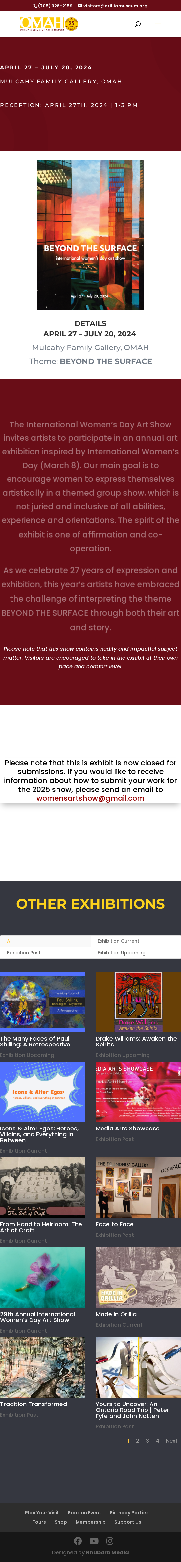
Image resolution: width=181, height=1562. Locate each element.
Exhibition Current (118, 1325)
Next (172, 1441)
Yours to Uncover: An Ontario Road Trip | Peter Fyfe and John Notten (132, 1410)
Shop (61, 1522)
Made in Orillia (115, 1314)
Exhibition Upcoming (122, 1055)
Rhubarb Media (107, 1552)
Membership (91, 1522)
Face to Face (114, 1224)
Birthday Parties (129, 1512)
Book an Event (84, 1512)
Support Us (127, 1522)
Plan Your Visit (42, 1512)
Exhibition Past (24, 952)
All (10, 941)
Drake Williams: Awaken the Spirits (136, 1041)
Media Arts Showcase (127, 1128)
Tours (39, 1522)
